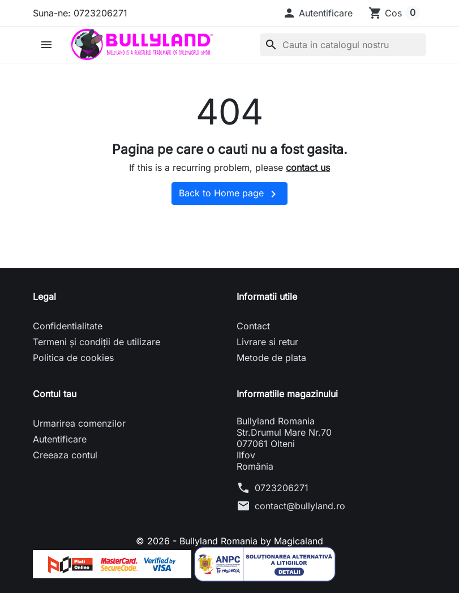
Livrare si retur (267, 341)
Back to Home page (229, 194)
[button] (317, 13)
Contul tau (54, 393)
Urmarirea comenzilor (79, 423)
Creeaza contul (65, 455)
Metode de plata (271, 357)
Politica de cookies (73, 357)
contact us (308, 167)
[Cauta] (343, 44)
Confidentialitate (67, 326)
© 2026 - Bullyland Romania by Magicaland (229, 541)
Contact (253, 326)
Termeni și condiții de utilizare (96, 341)
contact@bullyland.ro (300, 506)
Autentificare (60, 439)
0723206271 (281, 487)
